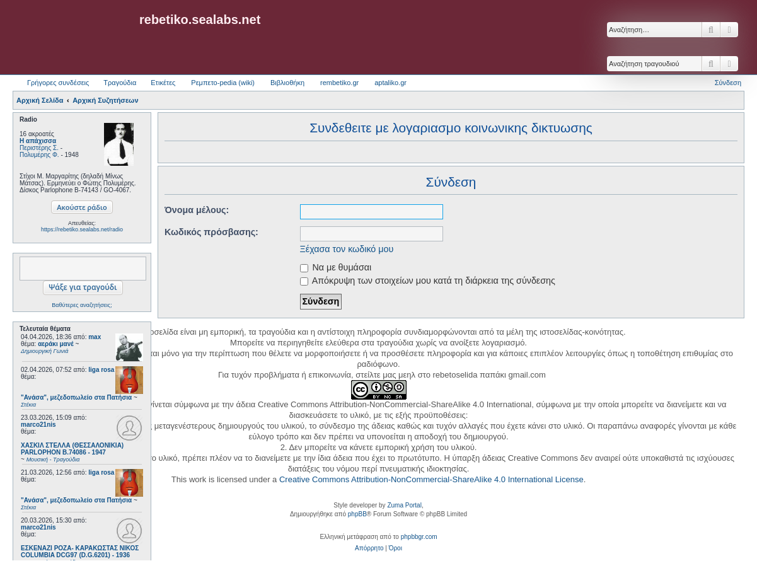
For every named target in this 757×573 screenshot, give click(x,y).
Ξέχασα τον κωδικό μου (347, 249)
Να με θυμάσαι (336, 267)
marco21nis (38, 424)
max (94, 336)
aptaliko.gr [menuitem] (390, 82)
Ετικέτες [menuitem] (163, 82)
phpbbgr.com (419, 536)
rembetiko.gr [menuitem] (339, 82)
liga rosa (101, 369)
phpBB (357, 514)
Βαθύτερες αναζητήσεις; (82, 305)
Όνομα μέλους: (197, 210)
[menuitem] (369, 548)
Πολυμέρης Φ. (39, 154)
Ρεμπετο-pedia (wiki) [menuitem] (223, 82)
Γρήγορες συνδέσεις (58, 82)
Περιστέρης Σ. (39, 147)
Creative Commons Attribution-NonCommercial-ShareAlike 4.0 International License (431, 479)
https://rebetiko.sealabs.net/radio (82, 229)
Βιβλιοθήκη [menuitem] (287, 82)
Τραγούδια (119, 82)
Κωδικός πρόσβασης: (211, 232)
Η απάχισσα (38, 140)
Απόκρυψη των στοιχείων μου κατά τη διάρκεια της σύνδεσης (427, 280)
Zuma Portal (404, 505)
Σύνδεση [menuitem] (728, 82)
